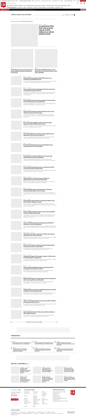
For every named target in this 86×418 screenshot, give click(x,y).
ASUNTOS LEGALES (50, 5)
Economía (44, 395)
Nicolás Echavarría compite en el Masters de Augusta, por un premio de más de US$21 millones (47, 379)
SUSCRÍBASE (82, 0)
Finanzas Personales (36, 399)
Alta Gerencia (35, 391)
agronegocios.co (23, 412)
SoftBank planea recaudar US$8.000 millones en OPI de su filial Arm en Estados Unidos (39, 290)
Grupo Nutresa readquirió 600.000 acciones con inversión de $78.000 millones (37, 78)
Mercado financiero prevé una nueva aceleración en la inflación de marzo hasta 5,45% (65, 350)
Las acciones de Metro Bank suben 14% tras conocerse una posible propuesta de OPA (39, 90)
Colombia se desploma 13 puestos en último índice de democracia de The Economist (43, 350)
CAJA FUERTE (57, 5)
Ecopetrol (35, 7)
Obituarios (35, 402)
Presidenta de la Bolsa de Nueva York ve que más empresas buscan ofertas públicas (37, 156)
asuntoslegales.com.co (15, 412)
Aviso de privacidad (56, 395)
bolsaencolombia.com (51, 412)
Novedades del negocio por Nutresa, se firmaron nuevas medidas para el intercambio (37, 190)
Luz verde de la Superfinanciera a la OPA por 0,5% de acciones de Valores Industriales (38, 167)
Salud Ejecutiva (44, 403)
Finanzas (25, 399)
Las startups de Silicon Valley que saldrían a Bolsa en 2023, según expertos (39, 312)
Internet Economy (27, 402)
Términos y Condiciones (57, 397)
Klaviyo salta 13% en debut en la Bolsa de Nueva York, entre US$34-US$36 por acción (39, 201)
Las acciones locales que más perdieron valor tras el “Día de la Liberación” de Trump (38, 112)
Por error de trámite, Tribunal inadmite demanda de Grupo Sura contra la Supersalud (39, 245)
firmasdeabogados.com (41, 412)
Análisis (43, 391)
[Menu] (7, 5)
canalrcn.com (36, 413)
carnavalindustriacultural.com (27, 413)
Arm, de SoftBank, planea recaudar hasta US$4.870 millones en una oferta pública (38, 223)
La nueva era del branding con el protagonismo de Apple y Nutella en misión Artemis (25, 370)
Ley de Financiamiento (51, 7)
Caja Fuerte (35, 393)
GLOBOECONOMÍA (30, 5)
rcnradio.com (42, 413)
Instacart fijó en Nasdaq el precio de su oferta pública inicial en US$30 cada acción (39, 212)
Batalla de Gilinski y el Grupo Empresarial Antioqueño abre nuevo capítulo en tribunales (39, 279)
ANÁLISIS (44, 5)
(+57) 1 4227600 (14, 395)
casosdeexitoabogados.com (16, 413)
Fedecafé (24, 7)
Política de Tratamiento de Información (60, 398)
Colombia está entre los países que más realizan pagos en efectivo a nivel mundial (69, 379)
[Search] (77, 3)
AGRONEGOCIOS (37, 5)
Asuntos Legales (27, 393)
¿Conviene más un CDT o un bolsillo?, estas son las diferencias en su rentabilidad (21, 343)
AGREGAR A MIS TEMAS (70, 14)
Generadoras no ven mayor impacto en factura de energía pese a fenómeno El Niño (47, 370)
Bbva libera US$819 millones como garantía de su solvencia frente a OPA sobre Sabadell (46, 71)
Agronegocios (26, 391)
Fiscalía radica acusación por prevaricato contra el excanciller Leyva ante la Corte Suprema (25, 379)
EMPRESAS (20, 5)
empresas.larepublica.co (31, 412)
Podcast (25, 403)
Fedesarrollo (30, 7)
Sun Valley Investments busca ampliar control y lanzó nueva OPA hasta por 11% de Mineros (39, 101)
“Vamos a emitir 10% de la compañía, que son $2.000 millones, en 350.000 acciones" (44, 343)
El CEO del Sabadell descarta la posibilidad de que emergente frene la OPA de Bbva (38, 145)
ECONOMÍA (15, 5)
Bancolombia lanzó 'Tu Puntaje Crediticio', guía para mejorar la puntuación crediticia (20, 350)
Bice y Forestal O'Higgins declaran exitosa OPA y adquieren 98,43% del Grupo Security (37, 123)
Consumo (26, 395)
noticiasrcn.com (48, 413)
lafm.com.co (54, 413)
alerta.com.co (60, 413)
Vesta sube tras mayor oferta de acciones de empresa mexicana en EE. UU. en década (39, 234)
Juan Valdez (20, 7)
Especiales (35, 398)
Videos (34, 406)
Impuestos (57, 7)
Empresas (26, 398)
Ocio (43, 402)
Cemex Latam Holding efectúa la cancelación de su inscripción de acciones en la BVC (38, 268)
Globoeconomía (45, 399)
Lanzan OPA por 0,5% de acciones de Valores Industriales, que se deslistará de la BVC (36, 179)
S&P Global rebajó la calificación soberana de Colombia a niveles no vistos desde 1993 (66, 343)
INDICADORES (64, 5)
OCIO (24, 5)
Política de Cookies (56, 399)
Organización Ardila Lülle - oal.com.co (71, 412)
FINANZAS (10, 5)
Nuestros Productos (56, 393)
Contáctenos (55, 394)
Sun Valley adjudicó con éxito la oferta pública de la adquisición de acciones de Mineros (38, 134)
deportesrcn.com (14, 414)
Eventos (43, 398)
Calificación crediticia (42, 7)
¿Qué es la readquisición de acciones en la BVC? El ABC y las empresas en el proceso (39, 301)
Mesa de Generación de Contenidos (59, 391)
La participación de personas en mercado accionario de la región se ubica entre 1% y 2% (69, 370)
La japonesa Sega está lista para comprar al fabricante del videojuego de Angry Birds (39, 257)
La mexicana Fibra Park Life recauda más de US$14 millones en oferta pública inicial (46, 30)
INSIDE (68, 5)
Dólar (61, 7)
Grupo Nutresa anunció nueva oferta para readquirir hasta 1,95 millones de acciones (22, 71)
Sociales (25, 406)
